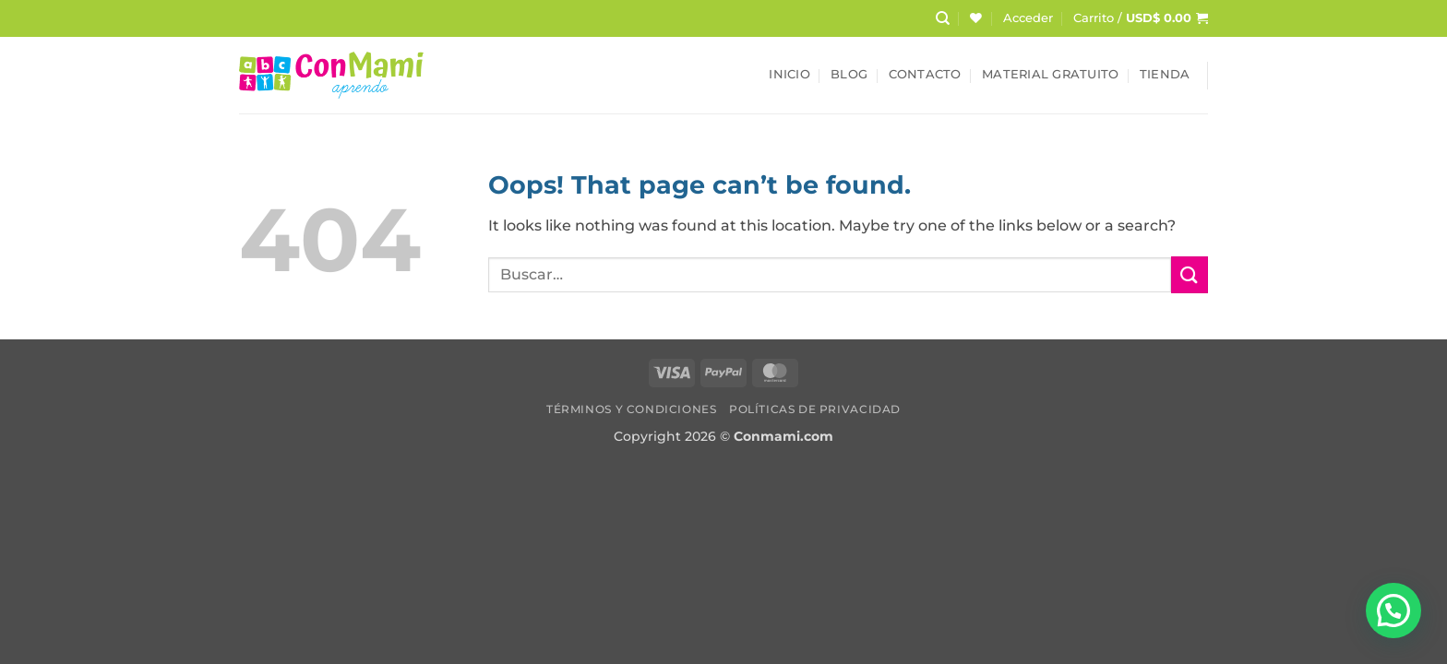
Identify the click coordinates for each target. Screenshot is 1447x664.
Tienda (1165, 74)
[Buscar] (943, 18)
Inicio (789, 74)
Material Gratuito (1050, 74)
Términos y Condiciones (631, 409)
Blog (849, 74)
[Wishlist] (976, 18)
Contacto (925, 74)
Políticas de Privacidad (815, 409)
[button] (1028, 18)
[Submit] (1189, 274)
